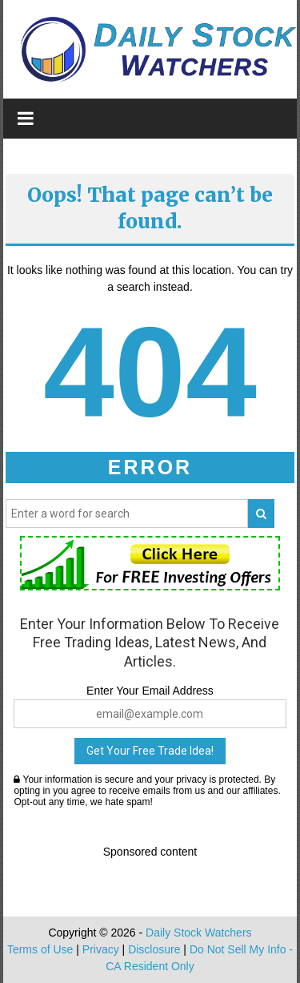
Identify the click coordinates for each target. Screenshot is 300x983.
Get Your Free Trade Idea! (150, 750)
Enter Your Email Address (150, 690)
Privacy (100, 949)
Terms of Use (40, 949)
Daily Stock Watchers (199, 932)
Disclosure (154, 949)
